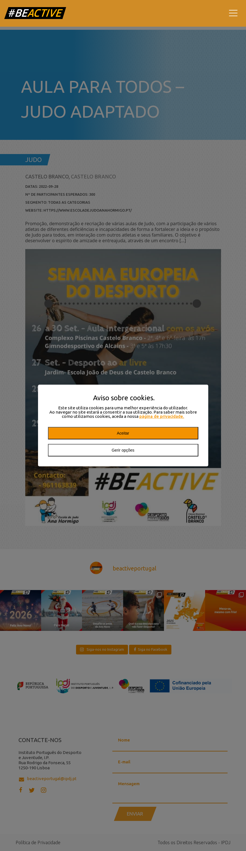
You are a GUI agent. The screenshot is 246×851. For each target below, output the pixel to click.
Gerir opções (123, 450)
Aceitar (123, 433)
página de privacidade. (161, 416)
